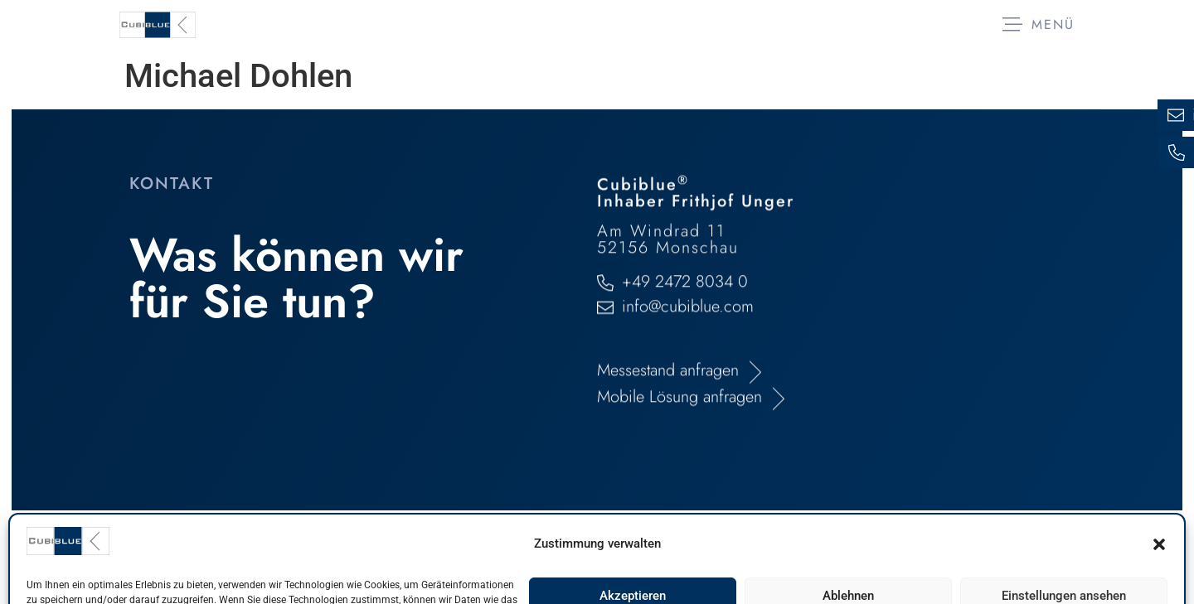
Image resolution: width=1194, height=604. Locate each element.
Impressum (172, 556)
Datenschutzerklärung (323, 556)
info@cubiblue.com (688, 373)
